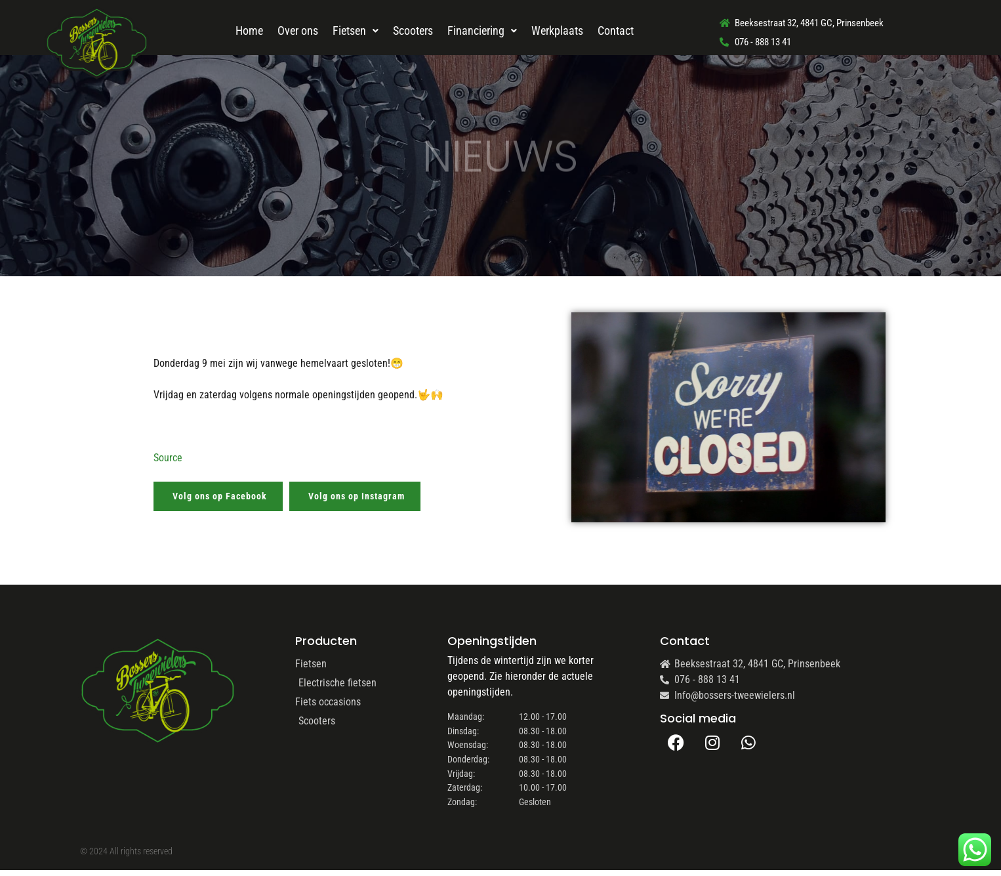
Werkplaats (557, 30)
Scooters (413, 30)
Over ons (297, 30)
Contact (616, 30)
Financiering (482, 30)
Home (249, 30)
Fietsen (355, 30)
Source (167, 457)
